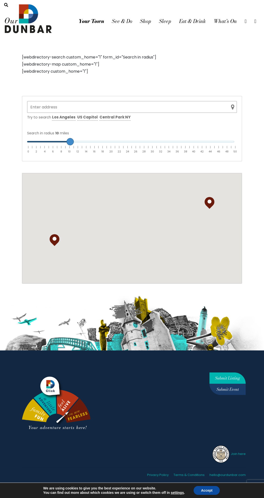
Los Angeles (64, 117)
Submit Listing (227, 378)
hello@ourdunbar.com (227, 475)
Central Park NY (115, 117)
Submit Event (228, 389)
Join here (229, 454)
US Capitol (87, 117)
